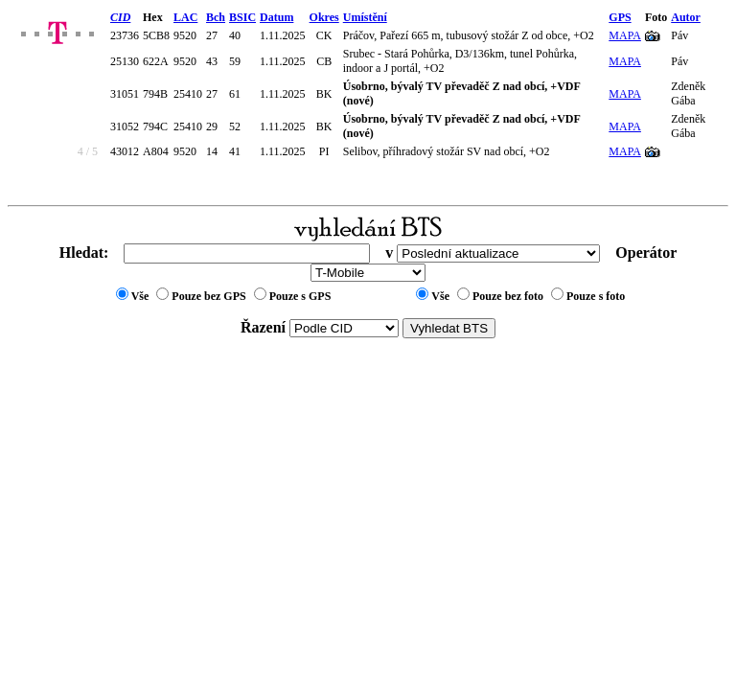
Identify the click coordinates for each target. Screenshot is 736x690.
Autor (686, 17)
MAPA (625, 35)
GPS (620, 17)
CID (120, 17)
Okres (324, 17)
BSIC (242, 17)
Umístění (365, 17)
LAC (185, 17)
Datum (276, 17)
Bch (215, 17)
